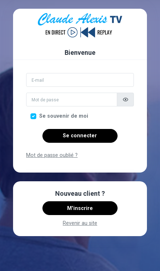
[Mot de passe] (71, 99)
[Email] (80, 80)
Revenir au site (80, 223)
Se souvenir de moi (63, 116)
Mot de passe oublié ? (52, 155)
